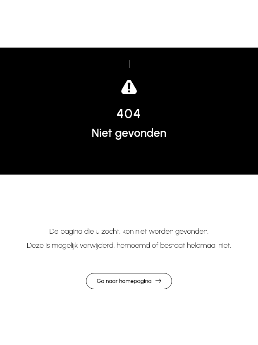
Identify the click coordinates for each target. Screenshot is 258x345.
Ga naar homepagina (124, 281)
